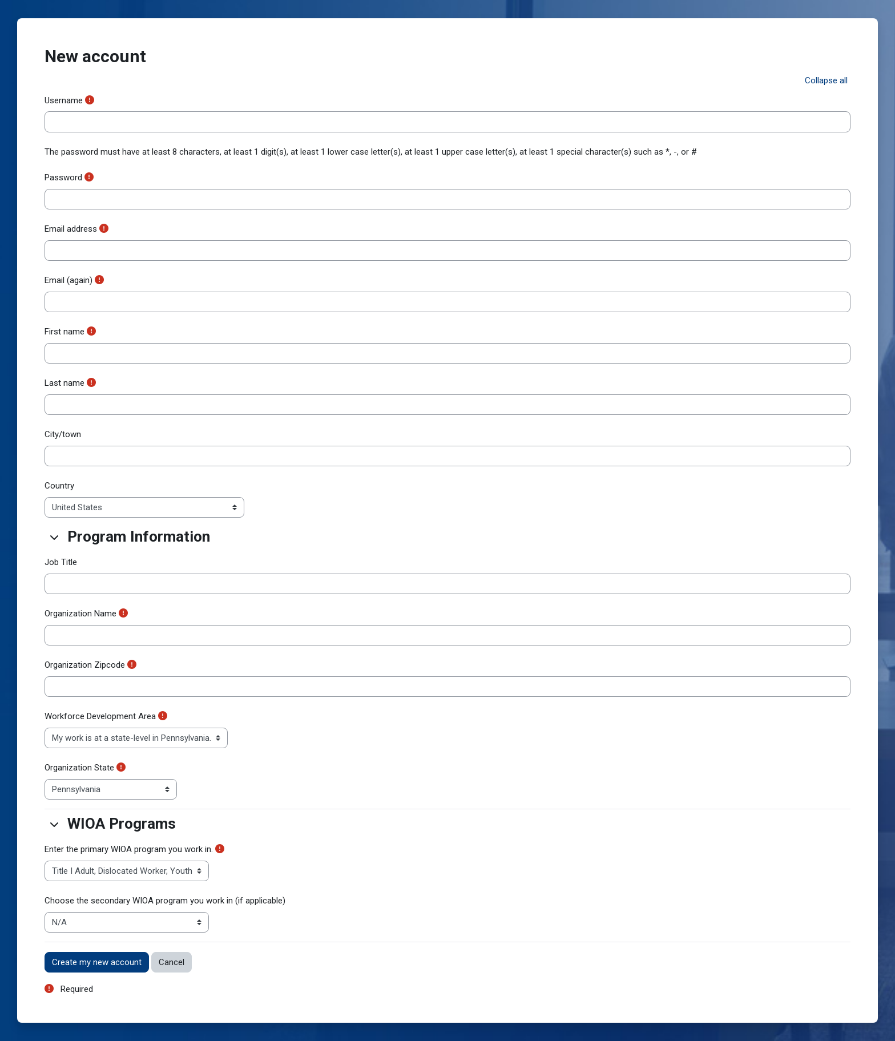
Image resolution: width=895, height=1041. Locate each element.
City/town (63, 434)
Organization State (79, 767)
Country (59, 486)
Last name (64, 383)
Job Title (61, 562)
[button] (826, 80)
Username (64, 100)
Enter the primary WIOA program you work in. (129, 849)
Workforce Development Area (100, 716)
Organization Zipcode (85, 665)
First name (64, 331)
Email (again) (68, 280)
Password (63, 177)
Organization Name (80, 613)
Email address (71, 229)
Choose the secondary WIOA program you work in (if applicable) (165, 900)
